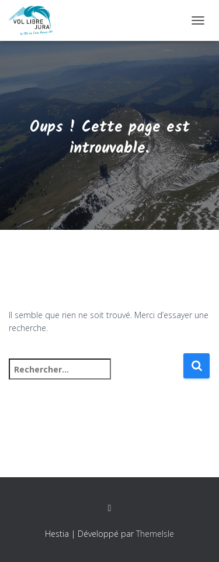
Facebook (109, 508)
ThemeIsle (155, 533)
